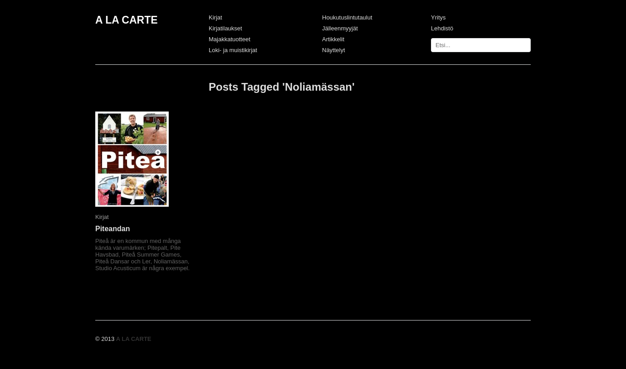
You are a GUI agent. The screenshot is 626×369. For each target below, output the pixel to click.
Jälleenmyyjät (340, 28)
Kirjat (215, 17)
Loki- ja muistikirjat (233, 50)
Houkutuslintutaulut (347, 17)
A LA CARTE (126, 20)
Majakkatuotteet (229, 39)
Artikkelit (333, 39)
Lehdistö (442, 28)
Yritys (438, 17)
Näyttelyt (333, 50)
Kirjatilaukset (225, 28)
